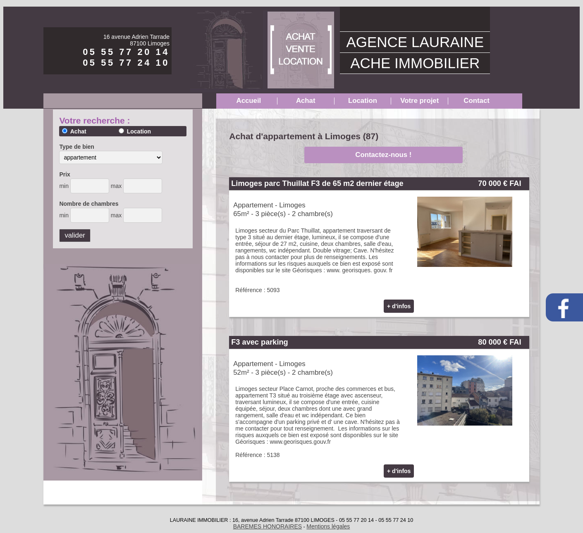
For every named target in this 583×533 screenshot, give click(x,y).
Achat (305, 101)
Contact (476, 101)
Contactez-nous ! (383, 155)
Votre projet (419, 101)
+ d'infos (399, 306)
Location (362, 101)
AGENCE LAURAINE (415, 42)
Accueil (249, 101)
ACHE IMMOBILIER (415, 63)
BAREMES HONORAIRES (267, 526)
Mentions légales (328, 526)
